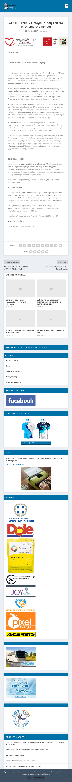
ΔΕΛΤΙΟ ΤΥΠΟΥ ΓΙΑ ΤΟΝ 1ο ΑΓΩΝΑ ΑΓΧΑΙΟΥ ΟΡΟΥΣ (20, 331)
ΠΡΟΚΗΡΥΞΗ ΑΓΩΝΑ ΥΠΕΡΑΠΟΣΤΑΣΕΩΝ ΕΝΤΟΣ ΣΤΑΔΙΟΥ (27, 750)
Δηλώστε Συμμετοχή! (14, 382)
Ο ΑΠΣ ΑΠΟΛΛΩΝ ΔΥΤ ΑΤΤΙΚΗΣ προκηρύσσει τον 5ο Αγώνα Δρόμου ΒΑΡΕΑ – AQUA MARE (35, 743)
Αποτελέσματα (12, 360)
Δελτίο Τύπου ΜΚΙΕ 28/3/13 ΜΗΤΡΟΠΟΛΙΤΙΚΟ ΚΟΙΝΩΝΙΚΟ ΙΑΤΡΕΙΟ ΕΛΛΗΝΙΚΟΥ (49, 302)
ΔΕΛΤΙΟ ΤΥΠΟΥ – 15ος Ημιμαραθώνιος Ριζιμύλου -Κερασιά (17, 302)
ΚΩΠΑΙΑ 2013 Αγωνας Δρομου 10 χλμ (50, 331)
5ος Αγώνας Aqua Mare (15, 755)
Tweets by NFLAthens (16, 221)
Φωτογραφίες (11, 377)
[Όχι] (69, 775)
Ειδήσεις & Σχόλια (13, 371)
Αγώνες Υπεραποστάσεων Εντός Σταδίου (22, 761)
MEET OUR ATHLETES (15, 464)
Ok (29, 778)
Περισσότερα (39, 778)
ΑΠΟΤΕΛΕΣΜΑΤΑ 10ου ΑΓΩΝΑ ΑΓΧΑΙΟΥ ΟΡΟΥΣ (23, 766)
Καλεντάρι (10, 366)
